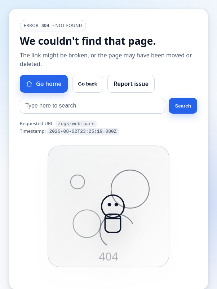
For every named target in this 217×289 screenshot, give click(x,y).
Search (183, 106)
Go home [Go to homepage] (43, 84)
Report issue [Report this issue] (131, 84)
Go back (87, 84)
